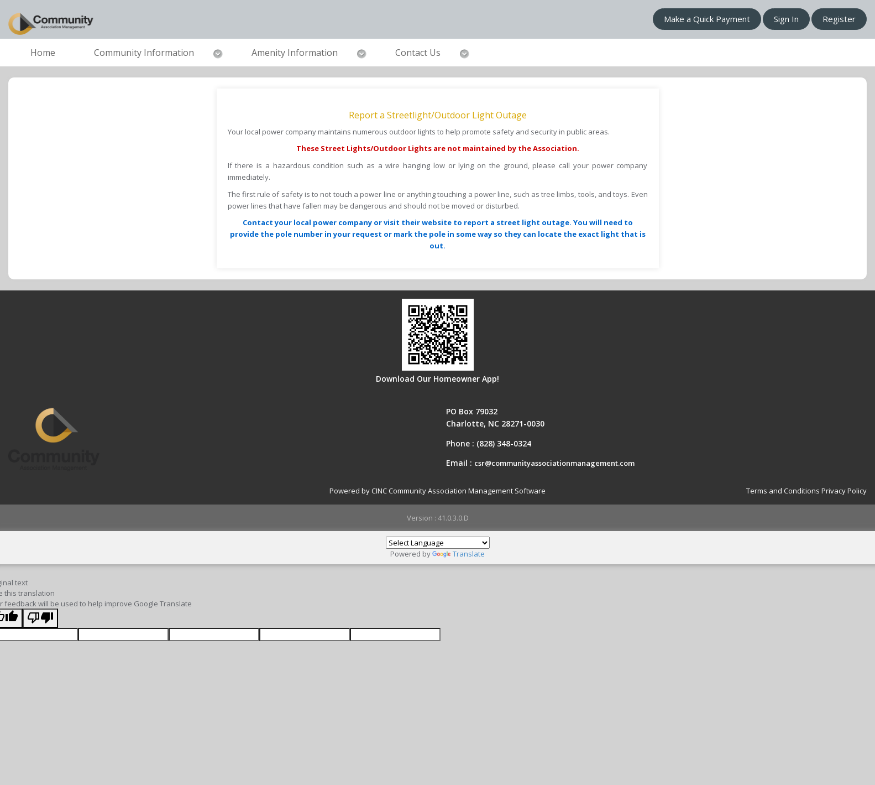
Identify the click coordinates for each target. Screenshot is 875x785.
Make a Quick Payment (707, 18)
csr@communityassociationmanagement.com (554, 463)
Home (42, 52)
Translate (458, 554)
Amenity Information (295, 52)
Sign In (786, 18)
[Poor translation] (40, 618)
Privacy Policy (844, 491)
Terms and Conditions (783, 491)
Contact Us (418, 52)
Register (839, 18)
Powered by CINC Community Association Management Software (437, 491)
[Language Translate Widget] (438, 543)
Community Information (144, 52)
